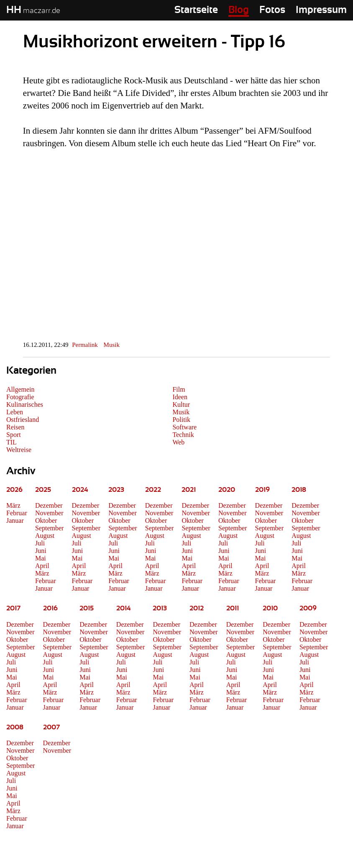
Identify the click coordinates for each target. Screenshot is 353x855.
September (49, 528)
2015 (86, 608)
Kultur (181, 404)
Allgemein (20, 389)
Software (184, 427)
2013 (160, 608)
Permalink (85, 344)
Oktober (46, 520)
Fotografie (20, 396)
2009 (308, 608)
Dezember (49, 505)
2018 (299, 489)
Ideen (179, 396)
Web (178, 442)
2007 (51, 727)
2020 (226, 489)
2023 (116, 489)
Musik (112, 344)
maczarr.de (33, 11)
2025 (43, 489)
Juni (40, 550)
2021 (189, 489)
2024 (80, 489)
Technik (183, 434)
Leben (14, 412)
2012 (196, 608)
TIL (11, 442)
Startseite (196, 10)
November (49, 513)
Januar (15, 520)
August (44, 535)
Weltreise (18, 449)
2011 (232, 608)
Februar (16, 513)
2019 (262, 489)
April (42, 565)
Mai (40, 558)
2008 (14, 727)
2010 (270, 608)
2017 (13, 608)
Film (178, 389)
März (13, 505)
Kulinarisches (24, 404)
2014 (123, 608)
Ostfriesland (22, 419)
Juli (40, 543)
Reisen (15, 427)
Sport (13, 434)
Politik (181, 419)
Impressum (321, 10)
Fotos (272, 10)
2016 (50, 608)
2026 (14, 489)
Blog (238, 10)
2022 (153, 489)
